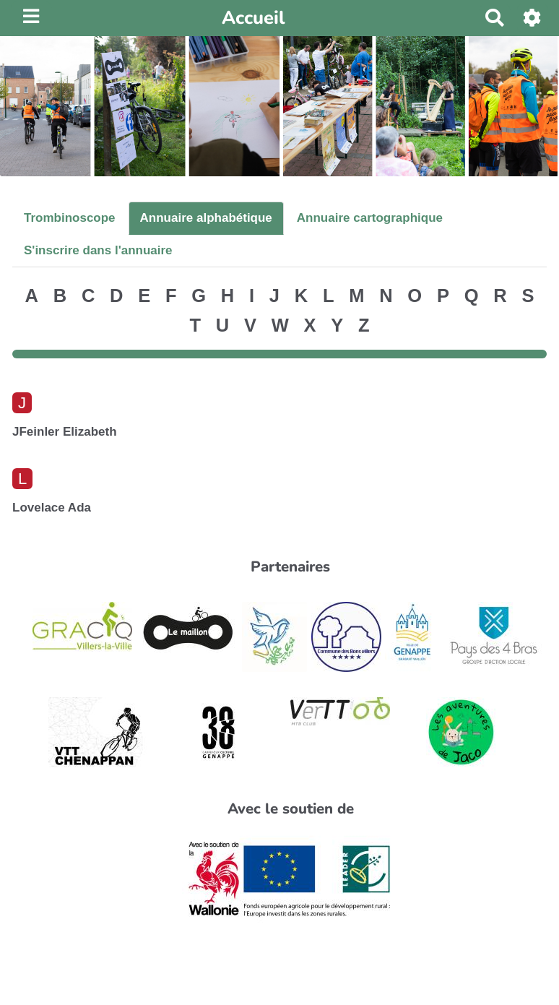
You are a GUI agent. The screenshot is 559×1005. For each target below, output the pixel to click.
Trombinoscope (70, 218)
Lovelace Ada (51, 507)
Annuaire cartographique (370, 218)
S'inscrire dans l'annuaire (98, 250)
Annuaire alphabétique (206, 218)
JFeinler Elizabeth (64, 432)
